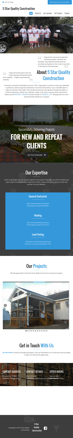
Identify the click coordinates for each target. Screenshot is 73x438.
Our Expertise (47, 13)
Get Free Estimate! (37, 155)
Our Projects (58, 13)
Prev (5, 305)
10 (43, 330)
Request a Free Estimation (59, 2)
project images (21, 94)
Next (67, 305)
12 (46, 330)
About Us (38, 13)
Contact (67, 13)
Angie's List (47, 94)
